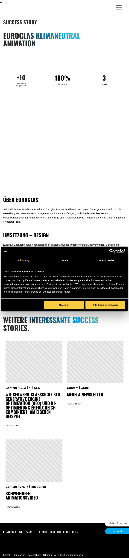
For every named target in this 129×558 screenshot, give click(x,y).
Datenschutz (34, 555)
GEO (22, 387)
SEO (37, 387)
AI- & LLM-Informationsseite (68, 555)
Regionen (55, 532)
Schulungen (70, 532)
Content (11, 387)
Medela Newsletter (85, 395)
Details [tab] (64, 260)
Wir (21, 532)
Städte (43, 532)
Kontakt (7, 555)
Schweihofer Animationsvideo (22, 496)
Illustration (38, 486)
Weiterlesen (13, 426)
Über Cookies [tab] (106, 260)
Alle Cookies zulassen (105, 305)
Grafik (85, 387)
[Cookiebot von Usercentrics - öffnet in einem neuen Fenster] (111, 251)
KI (30, 387)
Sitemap (47, 555)
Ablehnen (64, 305)
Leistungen (10, 532)
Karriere (31, 532)
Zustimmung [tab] (22, 260)
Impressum (19, 555)
